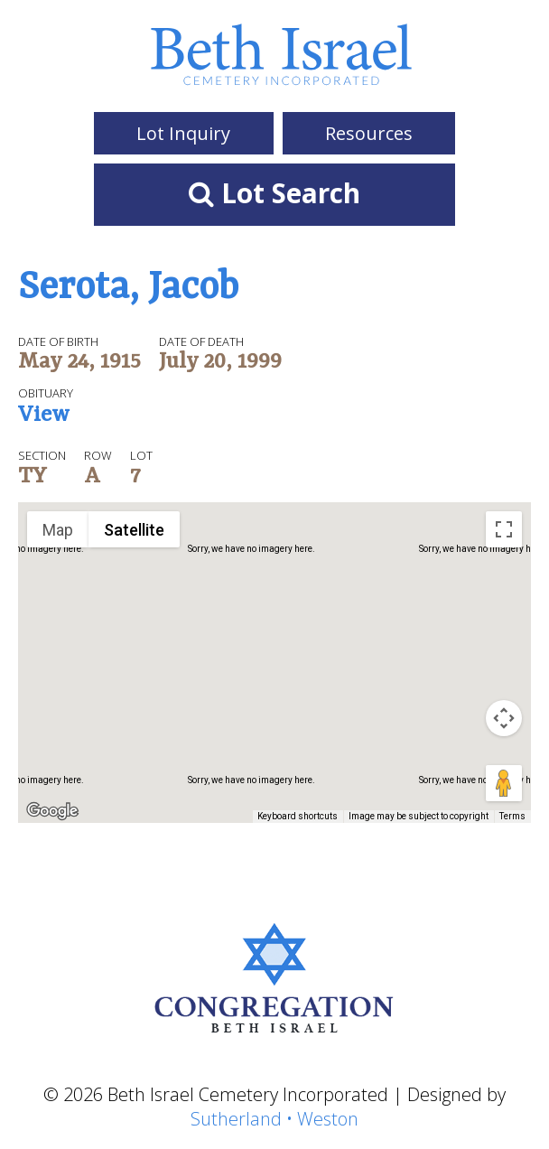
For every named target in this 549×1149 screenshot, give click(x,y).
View (44, 416)
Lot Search (274, 192)
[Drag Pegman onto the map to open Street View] (504, 783)
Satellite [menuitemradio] (134, 529)
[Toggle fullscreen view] (504, 529)
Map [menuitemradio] (57, 529)
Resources (369, 133)
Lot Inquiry (183, 133)
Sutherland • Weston (274, 1119)
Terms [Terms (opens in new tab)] (512, 816)
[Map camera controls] (504, 718)
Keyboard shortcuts (297, 816)
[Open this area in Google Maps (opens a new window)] (52, 811)
